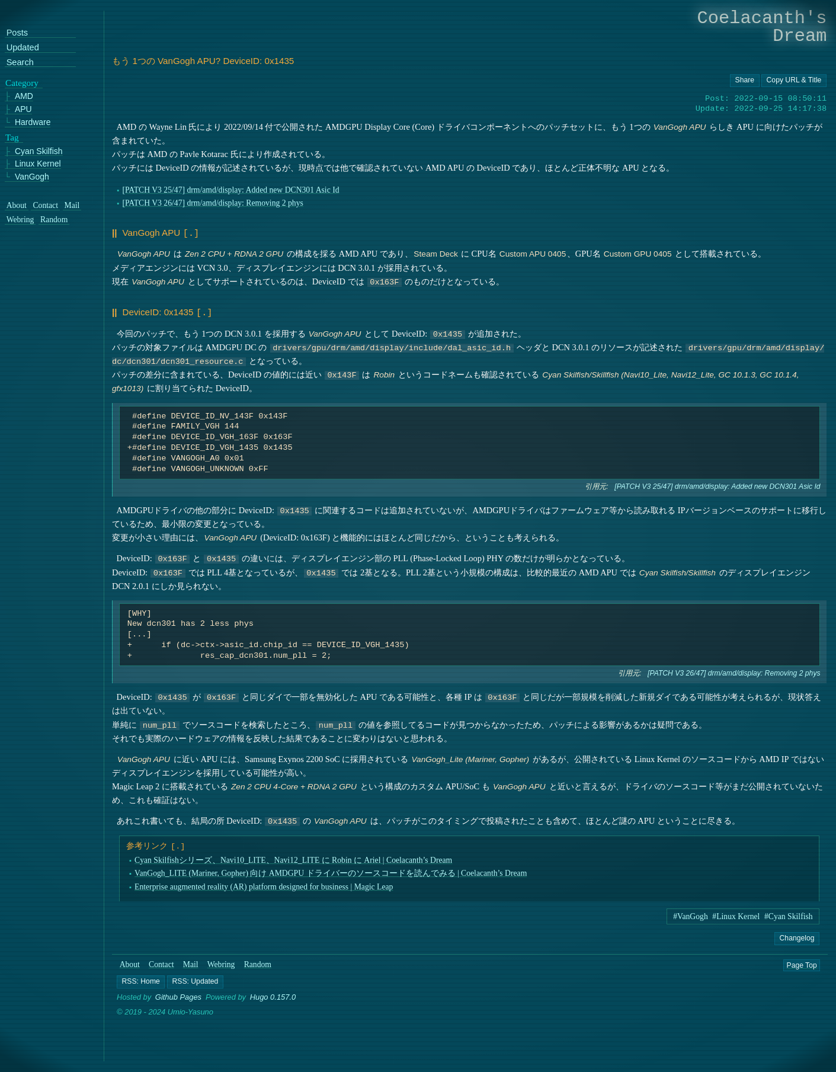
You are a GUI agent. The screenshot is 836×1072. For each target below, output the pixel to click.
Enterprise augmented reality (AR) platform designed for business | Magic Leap (263, 883)
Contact (161, 962)
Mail (190, 962)
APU (23, 109)
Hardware (33, 122)
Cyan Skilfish (39, 151)
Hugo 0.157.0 (273, 994)
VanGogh (32, 176)
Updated (23, 47)
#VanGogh (690, 914)
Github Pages (178, 994)
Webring (221, 962)
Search (20, 62)
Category (22, 83)
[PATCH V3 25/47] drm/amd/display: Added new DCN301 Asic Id (231, 189)
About (130, 962)
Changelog (797, 935)
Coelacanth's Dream (762, 27)
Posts (17, 32)
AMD (24, 96)
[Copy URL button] (745, 80)
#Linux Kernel (736, 914)
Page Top (802, 962)
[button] (141, 979)
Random (257, 962)
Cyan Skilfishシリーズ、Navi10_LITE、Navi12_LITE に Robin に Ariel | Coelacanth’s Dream (293, 857)
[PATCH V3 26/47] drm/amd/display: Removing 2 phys (213, 203)
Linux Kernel (38, 163)
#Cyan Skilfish (788, 914)
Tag (12, 137)
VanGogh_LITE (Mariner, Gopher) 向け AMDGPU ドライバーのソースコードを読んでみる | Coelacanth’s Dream (330, 870)
